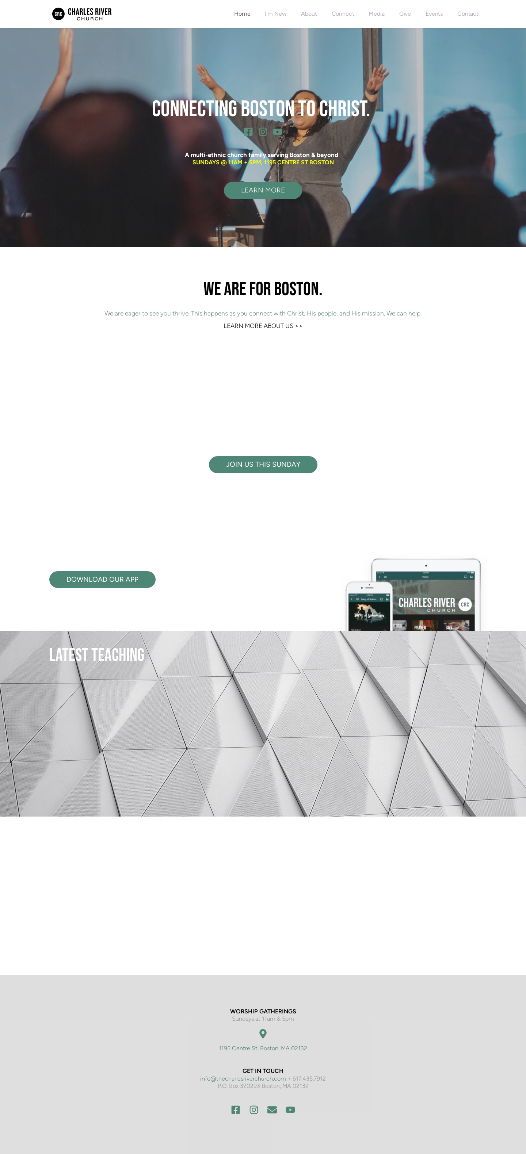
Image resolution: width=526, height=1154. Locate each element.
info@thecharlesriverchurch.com (243, 1078)
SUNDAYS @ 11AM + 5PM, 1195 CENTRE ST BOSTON (263, 162)
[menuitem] (242, 14)
